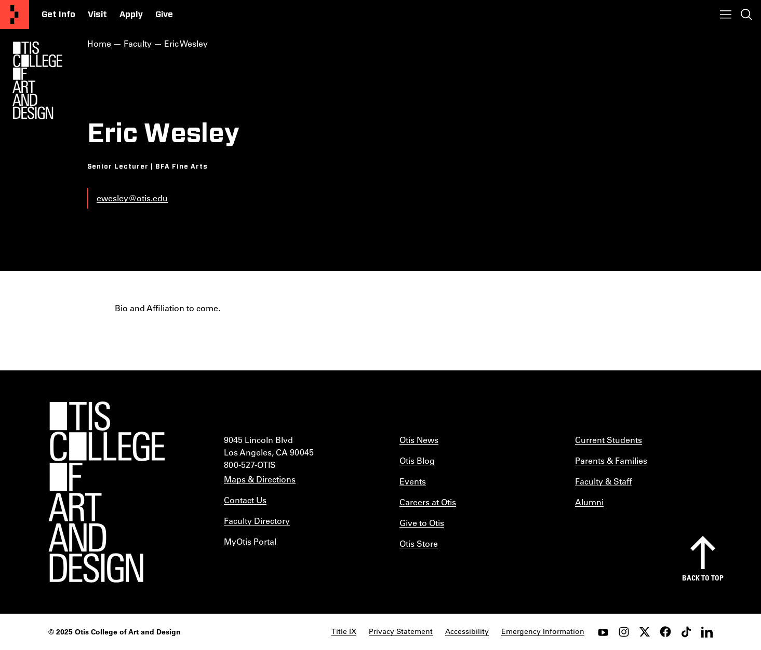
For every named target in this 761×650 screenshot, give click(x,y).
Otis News (418, 439)
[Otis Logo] (37, 80)
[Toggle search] (746, 14)
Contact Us (245, 499)
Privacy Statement (401, 631)
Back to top (703, 577)
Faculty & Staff (603, 481)
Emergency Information (542, 631)
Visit (97, 14)
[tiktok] (686, 632)
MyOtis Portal (250, 541)
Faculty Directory (257, 520)
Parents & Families (611, 460)
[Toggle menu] (725, 14)
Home (99, 43)
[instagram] (624, 632)
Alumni (589, 501)
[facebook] (665, 632)
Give (164, 14)
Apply (131, 14)
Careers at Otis (427, 501)
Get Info (58, 14)
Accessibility (467, 631)
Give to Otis (421, 522)
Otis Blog (417, 460)
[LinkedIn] (707, 632)
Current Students (608, 439)
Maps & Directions (260, 479)
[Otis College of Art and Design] (14, 14)
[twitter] (644, 632)
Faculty (138, 43)
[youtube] (603, 632)
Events (412, 481)
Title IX (343, 631)
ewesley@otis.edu (132, 197)
